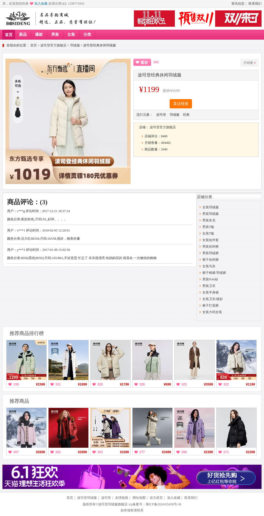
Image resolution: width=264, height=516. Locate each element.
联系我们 (255, 3)
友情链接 (121, 498)
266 (184, 452)
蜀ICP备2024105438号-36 (163, 504)
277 (142, 452)
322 (226, 384)
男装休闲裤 (210, 246)
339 (16, 384)
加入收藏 (40, 3)
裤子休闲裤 (210, 260)
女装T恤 (208, 233)
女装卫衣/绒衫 (212, 299)
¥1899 (82, 384)
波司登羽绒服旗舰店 (113, 504)
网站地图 (139, 498)
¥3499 (166, 452)
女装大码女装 (212, 312)
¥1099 (124, 452)
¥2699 (40, 452)
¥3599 (208, 384)
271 (226, 452)
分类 (87, 34)
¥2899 (82, 452)
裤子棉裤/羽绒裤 (214, 273)
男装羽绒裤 (210, 253)
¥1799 (124, 384)
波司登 (106, 498)
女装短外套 (210, 240)
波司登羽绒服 (87, 498)
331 (58, 384)
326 (142, 384)
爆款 (39, 34)
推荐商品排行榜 (27, 333)
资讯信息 (237, 3)
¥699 (167, 384)
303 (100, 452)
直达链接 (180, 104)
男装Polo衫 (210, 279)
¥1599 (40, 384)
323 (184, 384)
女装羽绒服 (210, 207)
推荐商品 (19, 401)
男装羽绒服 (210, 214)
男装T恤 (208, 227)
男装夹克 (208, 220)
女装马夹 (208, 266)
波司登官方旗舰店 (53, 45)
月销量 (249, 63)
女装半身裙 (210, 292)
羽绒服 (75, 45)
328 (100, 384)
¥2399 (208, 452)
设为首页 (156, 498)
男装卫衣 (208, 286)
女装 (71, 34)
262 (58, 452)
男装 (55, 34)
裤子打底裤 (210, 305)
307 (16, 452)
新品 (23, 34)
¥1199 (250, 384)
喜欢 (144, 63)
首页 (9, 35)
